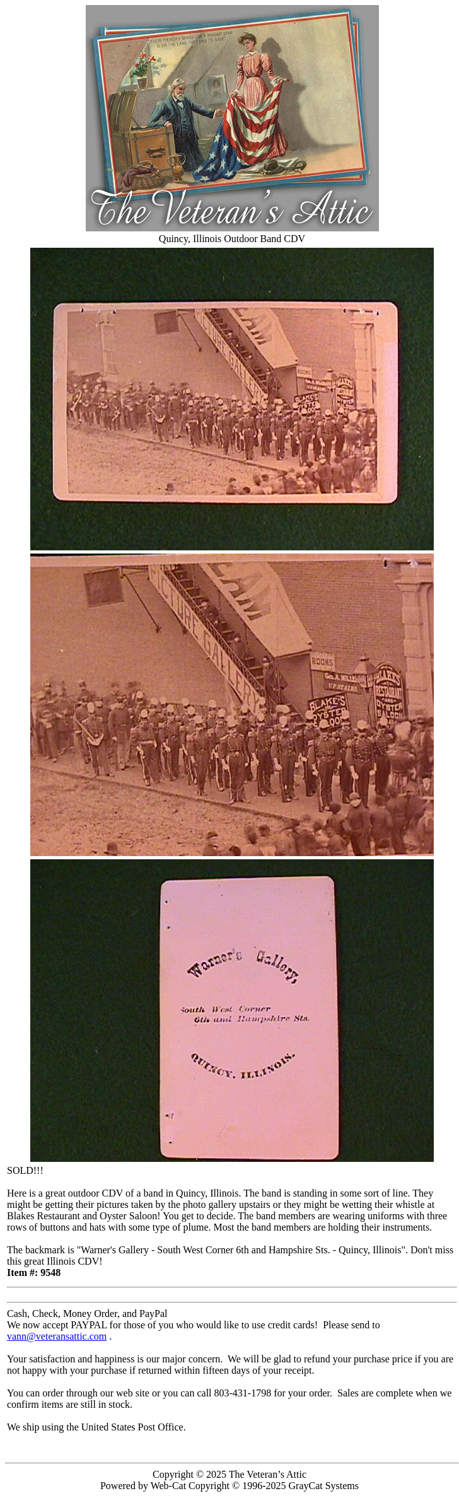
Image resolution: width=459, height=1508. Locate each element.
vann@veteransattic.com (57, 1336)
